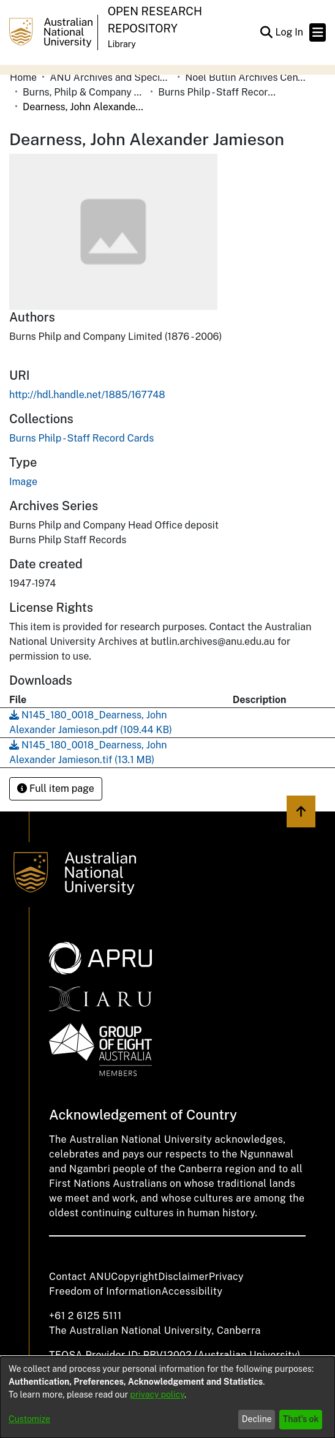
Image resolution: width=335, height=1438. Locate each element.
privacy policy (157, 1394)
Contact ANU (80, 1276)
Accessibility (191, 1291)
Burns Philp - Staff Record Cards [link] (219, 92)
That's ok (301, 1419)
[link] (81, 438)
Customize (29, 1419)
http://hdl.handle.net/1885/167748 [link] (87, 395)
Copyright (134, 1276)
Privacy (226, 1276)
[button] (266, 32)
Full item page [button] (55, 788)
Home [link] (23, 77)
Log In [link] (289, 32)
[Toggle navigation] (317, 32)
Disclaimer (183, 1276)
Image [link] (23, 481)
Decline (257, 1419)
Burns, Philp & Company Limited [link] (84, 92)
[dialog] (167, 1397)
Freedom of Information (105, 1291)
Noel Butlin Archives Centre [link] (246, 77)
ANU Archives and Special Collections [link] (111, 77)
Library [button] (122, 44)
